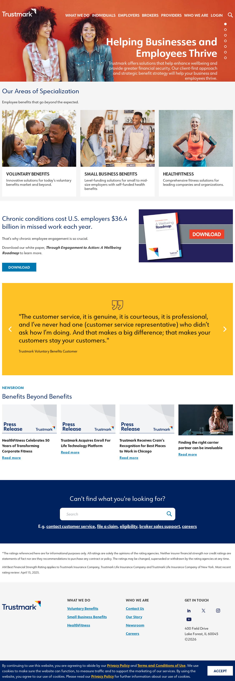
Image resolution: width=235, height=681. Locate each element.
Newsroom (13, 387)
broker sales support (159, 526)
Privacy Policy (118, 665)
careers (189, 526)
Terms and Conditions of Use (162, 665)
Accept (220, 670)
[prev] (10, 329)
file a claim (107, 526)
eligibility (128, 526)
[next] (225, 329)
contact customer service (70, 526)
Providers (171, 15)
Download (19, 267)
